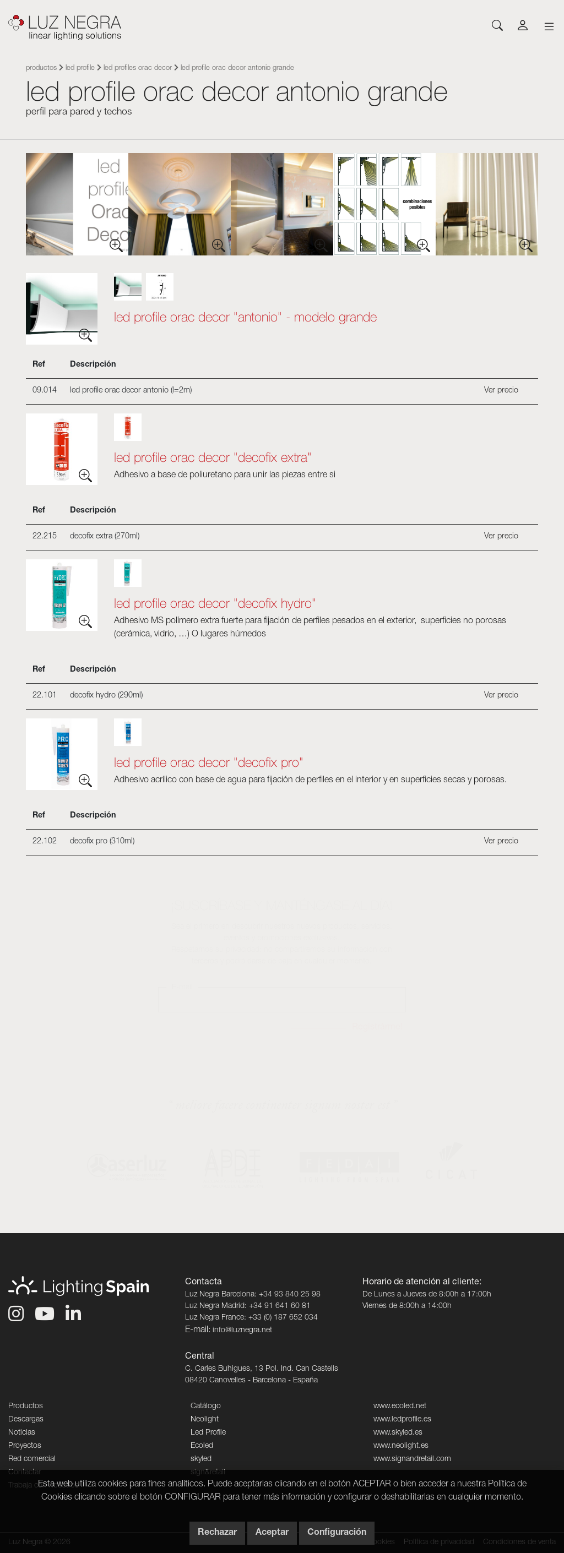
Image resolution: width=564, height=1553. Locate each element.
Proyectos (24, 1446)
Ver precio (501, 391)
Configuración (336, 1533)
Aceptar (272, 1533)
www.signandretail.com (412, 1459)
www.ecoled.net (399, 1406)
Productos (41, 68)
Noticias (21, 1433)
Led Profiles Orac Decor (138, 68)
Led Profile (80, 68)
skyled (201, 1459)
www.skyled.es (397, 1433)
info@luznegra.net (242, 1330)
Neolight (205, 1420)
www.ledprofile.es (402, 1420)
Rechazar (217, 1533)
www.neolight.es (401, 1446)
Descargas (26, 1420)
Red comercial (32, 1459)
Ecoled (202, 1446)
